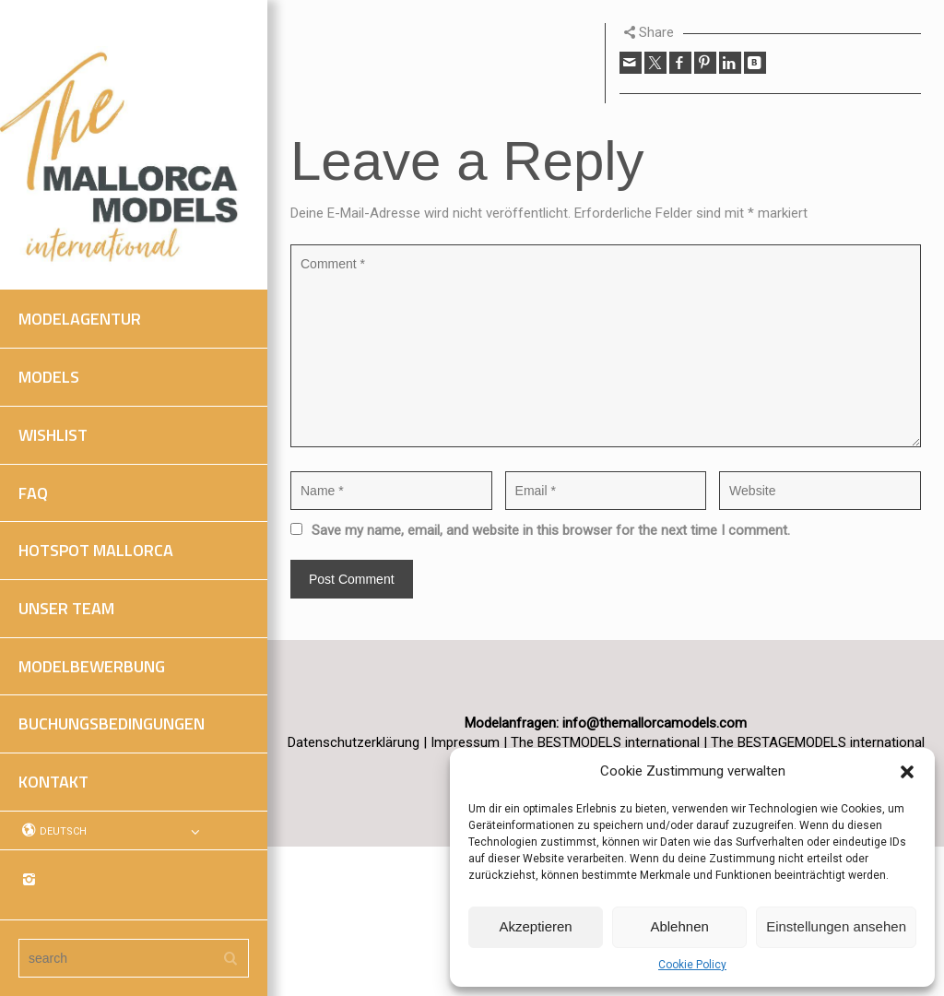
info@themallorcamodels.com (654, 723)
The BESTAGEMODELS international (818, 742)
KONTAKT (53, 781)
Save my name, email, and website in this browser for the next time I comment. (551, 530)
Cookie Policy (692, 964)
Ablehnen (679, 926)
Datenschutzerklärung (353, 742)
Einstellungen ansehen (836, 926)
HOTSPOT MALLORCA (95, 550)
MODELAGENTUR (79, 318)
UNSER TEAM (66, 608)
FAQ (33, 492)
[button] (907, 772)
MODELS (48, 376)
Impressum (465, 742)
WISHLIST (53, 434)
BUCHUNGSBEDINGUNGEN (111, 723)
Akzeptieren (535, 926)
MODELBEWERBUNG (91, 666)
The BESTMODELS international (607, 742)
